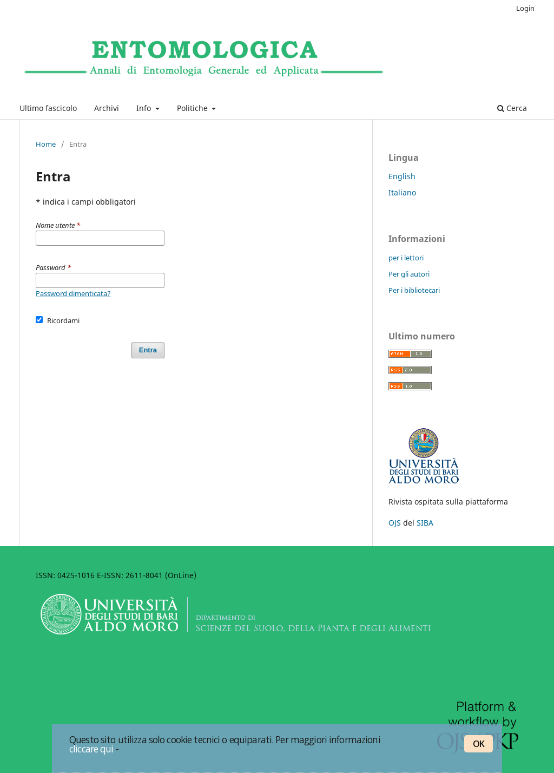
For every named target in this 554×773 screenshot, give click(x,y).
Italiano (402, 192)
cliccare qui (91, 748)
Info (144, 108)
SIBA (425, 522)
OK (478, 744)
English (402, 176)
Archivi (106, 108)
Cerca (512, 108)
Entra (148, 350)
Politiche (193, 108)
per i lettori (406, 258)
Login (525, 8)
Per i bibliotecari (414, 290)
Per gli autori (409, 274)
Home (46, 144)
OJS (394, 522)
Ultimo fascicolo (48, 108)
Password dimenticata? (73, 293)
